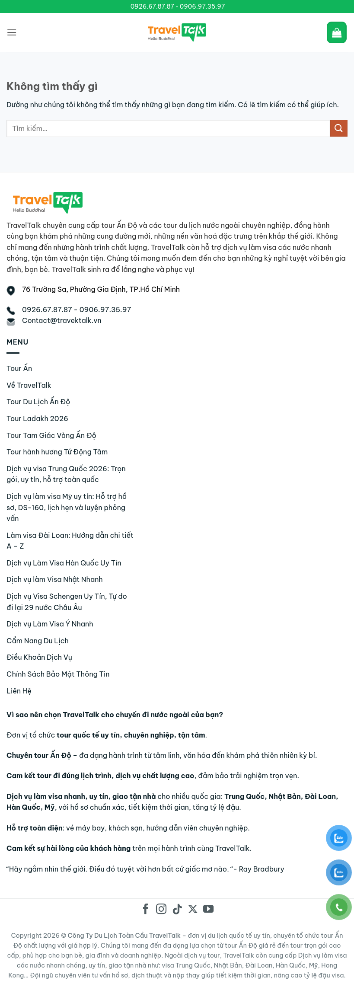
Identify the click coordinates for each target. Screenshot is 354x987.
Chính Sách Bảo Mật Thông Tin (57, 674)
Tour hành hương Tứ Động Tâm (57, 451)
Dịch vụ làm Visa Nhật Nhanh (54, 579)
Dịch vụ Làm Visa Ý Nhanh (49, 624)
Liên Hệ (19, 691)
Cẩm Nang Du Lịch (37, 640)
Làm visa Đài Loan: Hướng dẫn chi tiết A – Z (70, 541)
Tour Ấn (19, 368)
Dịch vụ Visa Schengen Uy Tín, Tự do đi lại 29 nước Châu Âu (66, 602)
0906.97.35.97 (202, 6)
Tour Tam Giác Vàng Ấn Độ (51, 435)
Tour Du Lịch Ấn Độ (38, 401)
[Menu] (11, 32)
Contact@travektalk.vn (62, 320)
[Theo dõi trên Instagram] (161, 910)
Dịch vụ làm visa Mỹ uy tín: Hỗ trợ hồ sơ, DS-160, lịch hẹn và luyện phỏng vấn (66, 507)
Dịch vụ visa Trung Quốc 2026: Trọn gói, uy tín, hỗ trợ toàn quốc (66, 474)
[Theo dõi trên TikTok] (177, 910)
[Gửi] (339, 128)
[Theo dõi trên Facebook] (145, 910)
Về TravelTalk (28, 385)
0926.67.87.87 (152, 6)
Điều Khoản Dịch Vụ (39, 657)
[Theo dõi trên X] (193, 910)
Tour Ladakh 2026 (37, 418)
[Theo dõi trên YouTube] (208, 910)
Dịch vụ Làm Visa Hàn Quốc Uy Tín (63, 563)
